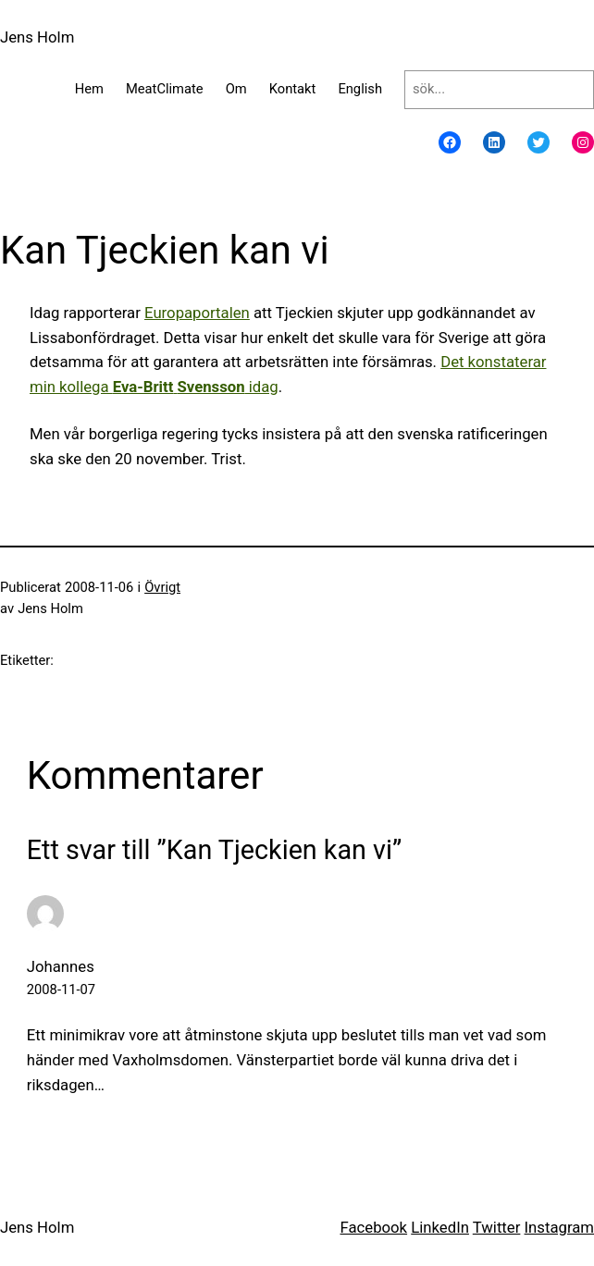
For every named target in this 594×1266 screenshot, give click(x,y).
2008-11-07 (61, 989)
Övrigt (162, 587)
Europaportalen (197, 312)
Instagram (559, 1227)
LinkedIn (440, 1227)
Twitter (497, 1227)
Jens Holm (37, 37)
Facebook (373, 1227)
